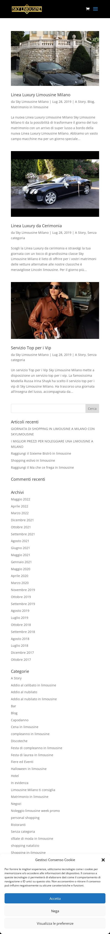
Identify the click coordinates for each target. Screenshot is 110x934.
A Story (80, 101)
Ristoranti (18, 825)
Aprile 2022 (19, 506)
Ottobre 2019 (21, 597)
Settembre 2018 (23, 632)
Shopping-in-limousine (28, 852)
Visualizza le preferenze (55, 923)
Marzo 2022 (20, 513)
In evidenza (19, 783)
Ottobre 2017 (21, 659)
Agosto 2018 (20, 639)
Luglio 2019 (19, 617)
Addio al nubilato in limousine (34, 699)
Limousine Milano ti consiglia (33, 790)
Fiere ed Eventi (22, 762)
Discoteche (19, 741)
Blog (91, 101)
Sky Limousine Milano (32, 101)
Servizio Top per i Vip (31, 347)
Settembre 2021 (23, 534)
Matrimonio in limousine (29, 107)
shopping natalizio (25, 845)
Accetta (55, 898)
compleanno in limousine (30, 734)
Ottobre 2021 (21, 527)
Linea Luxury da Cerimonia (36, 225)
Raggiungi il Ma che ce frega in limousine (42, 467)
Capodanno (19, 720)
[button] (103, 860)
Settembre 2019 (23, 604)
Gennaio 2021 (21, 562)
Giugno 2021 (20, 548)
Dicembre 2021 (22, 520)
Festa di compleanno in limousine (36, 748)
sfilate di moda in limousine (32, 838)
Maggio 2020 (20, 569)
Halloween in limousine (29, 769)
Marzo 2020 (20, 583)
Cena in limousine (24, 727)
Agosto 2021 (20, 541)
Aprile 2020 (19, 576)
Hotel (15, 776)
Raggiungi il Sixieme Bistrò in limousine (41, 453)
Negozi (16, 803)
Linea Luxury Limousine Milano (40, 94)
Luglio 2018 (19, 645)
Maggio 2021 (20, 555)
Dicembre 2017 (22, 652)
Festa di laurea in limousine (32, 755)
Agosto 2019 (20, 610)
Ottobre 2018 (21, 625)
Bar (13, 706)
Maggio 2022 (20, 499)
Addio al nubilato (24, 692)
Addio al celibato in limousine (33, 685)
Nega (55, 911)
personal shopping (25, 818)
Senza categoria (23, 831)
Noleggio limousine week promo (35, 811)
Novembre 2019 (23, 590)
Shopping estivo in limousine (33, 460)
